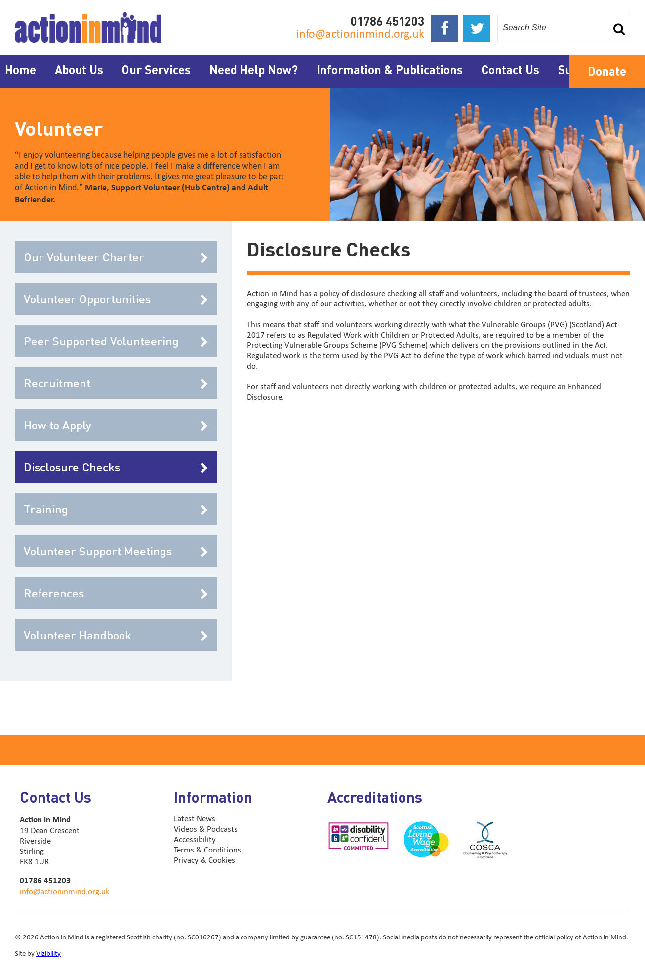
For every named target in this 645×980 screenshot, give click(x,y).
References (116, 593)
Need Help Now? (253, 69)
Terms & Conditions (207, 850)
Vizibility (48, 953)
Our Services (156, 69)
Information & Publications (390, 69)
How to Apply (116, 425)
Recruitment (116, 383)
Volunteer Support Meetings (116, 551)
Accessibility (195, 839)
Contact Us (510, 69)
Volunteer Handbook (116, 635)
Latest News (194, 818)
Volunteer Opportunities (116, 299)
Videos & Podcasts (206, 829)
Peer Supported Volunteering (116, 341)
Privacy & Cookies (204, 860)
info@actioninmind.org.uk (360, 33)
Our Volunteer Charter (116, 257)
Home (20, 69)
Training (116, 509)
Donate (607, 71)
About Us (79, 69)
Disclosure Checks (116, 467)
